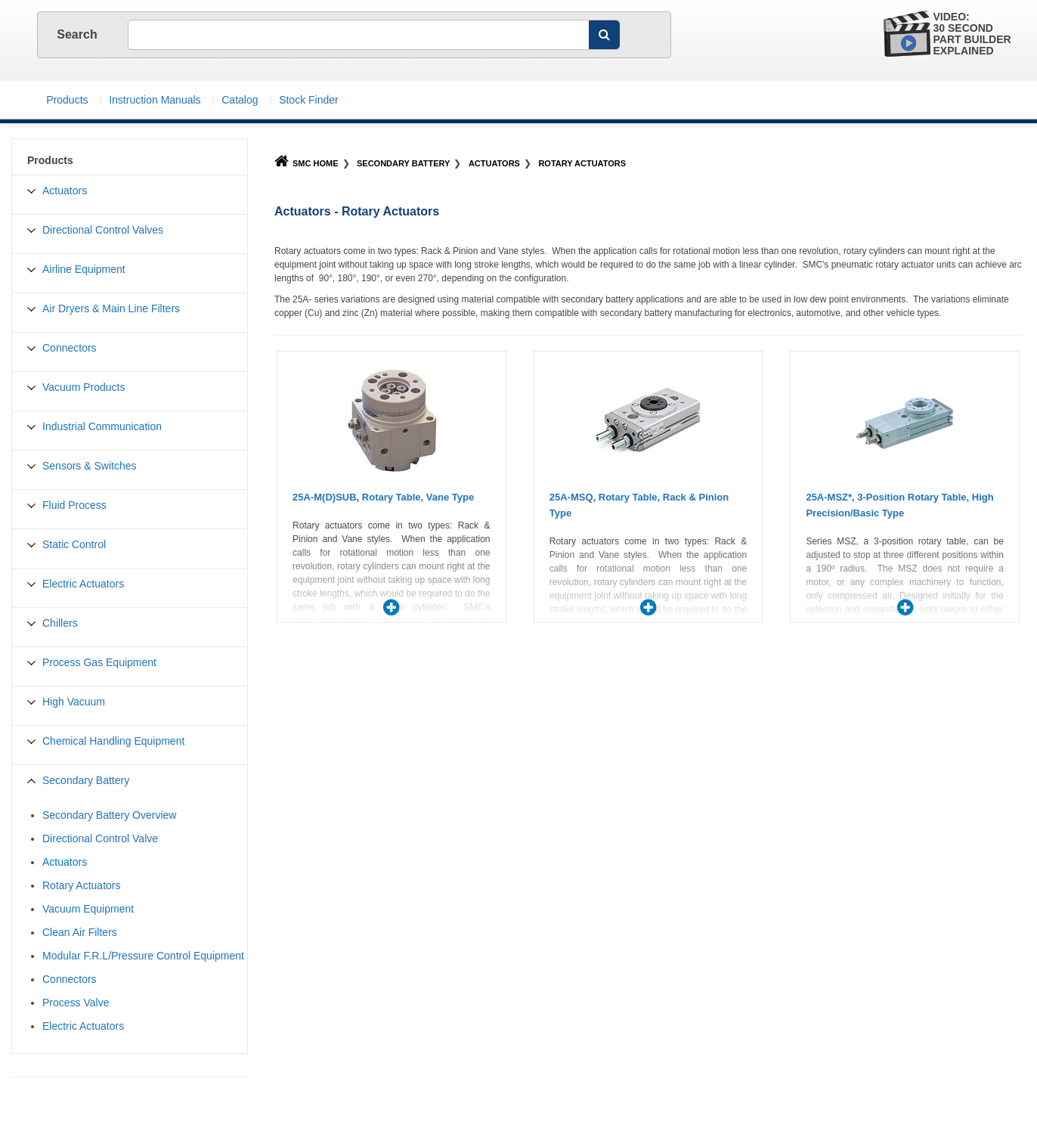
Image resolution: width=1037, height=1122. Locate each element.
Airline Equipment (83, 269)
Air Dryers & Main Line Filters (111, 308)
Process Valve (75, 1002)
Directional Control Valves (102, 230)
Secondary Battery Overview (109, 815)
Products (67, 100)
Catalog (239, 100)
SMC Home (306, 163)
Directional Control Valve (100, 838)
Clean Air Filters (79, 932)
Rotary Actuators (582, 163)
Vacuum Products (83, 387)
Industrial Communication (102, 426)
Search (79, 34)
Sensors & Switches (89, 466)
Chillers (60, 623)
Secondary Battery (403, 163)
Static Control (74, 544)
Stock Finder (309, 100)
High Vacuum (73, 702)
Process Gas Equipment (99, 662)
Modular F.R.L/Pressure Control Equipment (143, 956)
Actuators (494, 163)
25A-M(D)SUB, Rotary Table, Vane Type (383, 497)
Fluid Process (74, 505)
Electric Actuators (83, 584)
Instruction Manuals (154, 100)
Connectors (69, 348)
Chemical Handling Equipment (113, 741)
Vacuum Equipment (88, 909)
